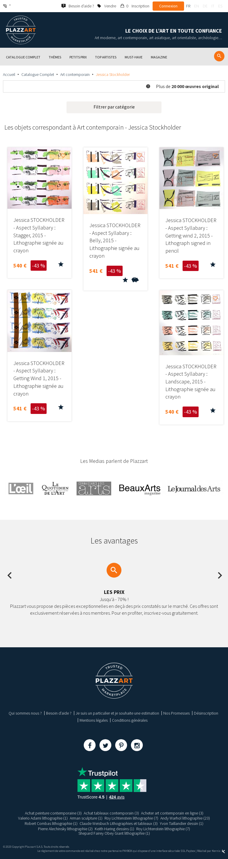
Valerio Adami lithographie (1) (43, 818)
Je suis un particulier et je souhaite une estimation (117, 713)
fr (188, 6)
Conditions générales (130, 720)
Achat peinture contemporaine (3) (53, 813)
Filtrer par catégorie (114, 107)
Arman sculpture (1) (86, 818)
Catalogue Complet (37, 74)
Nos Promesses (176, 713)
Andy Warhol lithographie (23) (185, 818)
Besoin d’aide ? (59, 713)
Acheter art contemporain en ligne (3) (172, 813)
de (205, 6)
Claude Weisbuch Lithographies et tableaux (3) (119, 823)
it (212, 6)
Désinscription (206, 713)
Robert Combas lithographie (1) (51, 823)
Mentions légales (94, 720)
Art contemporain (75, 74)
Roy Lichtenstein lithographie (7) (131, 818)
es (220, 6)
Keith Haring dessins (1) (114, 828)
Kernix (218, 851)
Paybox (190, 851)
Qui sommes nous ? (25, 713)
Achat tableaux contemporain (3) (111, 813)
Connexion (168, 6)
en (196, 6)
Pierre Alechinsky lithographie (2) (65, 828)
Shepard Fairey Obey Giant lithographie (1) (114, 833)
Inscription (140, 6)
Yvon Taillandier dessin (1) (181, 823)
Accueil (9, 74)
